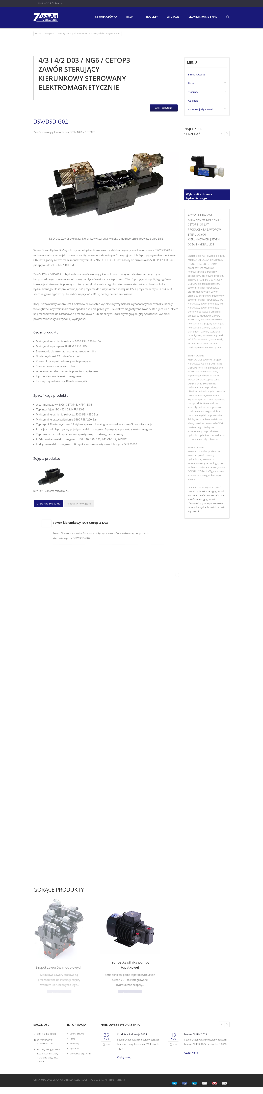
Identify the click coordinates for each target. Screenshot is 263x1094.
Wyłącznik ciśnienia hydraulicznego (201, 195)
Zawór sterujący (207, 491)
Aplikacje (175, 17)
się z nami (193, 511)
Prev (227, 133)
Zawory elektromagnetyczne (105, 33)
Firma (131, 17)
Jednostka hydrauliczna (200, 507)
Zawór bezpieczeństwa (211, 495)
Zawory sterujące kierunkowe (73, 33)
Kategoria (49, 33)
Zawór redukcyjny (197, 499)
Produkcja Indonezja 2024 (134, 1031)
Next (221, 133)
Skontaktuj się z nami (204, 17)
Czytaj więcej (124, 1054)
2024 (106, 1041)
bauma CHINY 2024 (196, 1031)
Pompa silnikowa (213, 503)
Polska (54, 3)
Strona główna (106, 17)
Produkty (152, 17)
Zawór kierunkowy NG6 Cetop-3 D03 (84, 522)
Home (38, 33)
